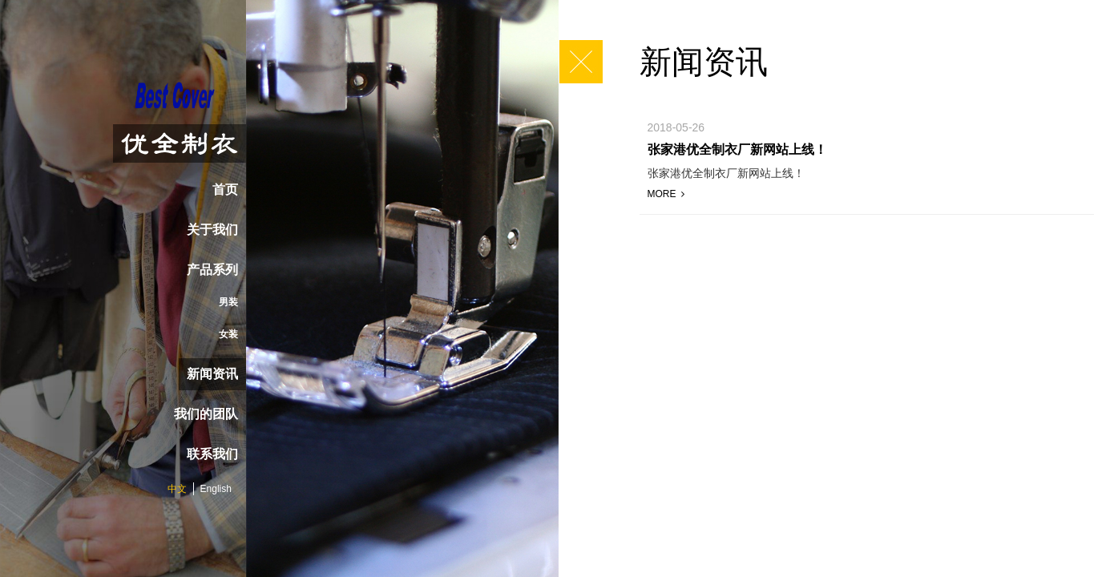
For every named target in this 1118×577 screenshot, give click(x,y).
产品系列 (212, 269)
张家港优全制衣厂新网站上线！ (737, 149)
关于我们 (212, 229)
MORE (666, 194)
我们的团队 (206, 414)
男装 (228, 302)
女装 (228, 334)
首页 (225, 189)
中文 (177, 488)
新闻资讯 (212, 374)
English (216, 488)
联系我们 (212, 454)
